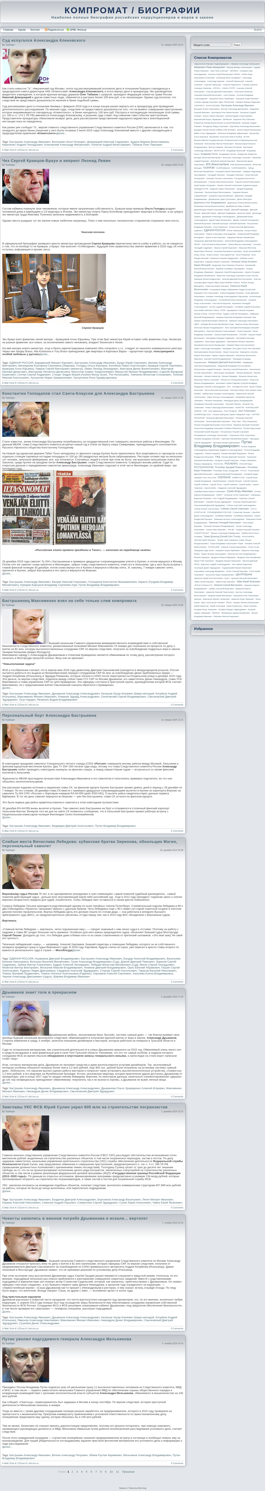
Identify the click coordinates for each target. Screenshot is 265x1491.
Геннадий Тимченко (216, 175)
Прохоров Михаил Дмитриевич (226, 443)
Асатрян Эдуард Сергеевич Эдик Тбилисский (214, 102)
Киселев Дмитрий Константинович (237, 279)
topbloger (10, 44)
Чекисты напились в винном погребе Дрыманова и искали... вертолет (75, 1218)
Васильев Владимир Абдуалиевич (233, 133)
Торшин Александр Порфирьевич (225, 533)
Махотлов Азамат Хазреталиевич (92, 371)
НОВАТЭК (239, 408)
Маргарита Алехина (249, 352)
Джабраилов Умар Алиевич (238, 206)
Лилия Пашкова (244, 331)
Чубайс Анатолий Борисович (221, 589)
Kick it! (13, 150)
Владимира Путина (227, 154)
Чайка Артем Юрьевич (204, 582)
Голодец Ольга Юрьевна (91, 365)
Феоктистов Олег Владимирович (242, 554)
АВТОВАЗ (234, 71)
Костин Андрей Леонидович (221, 307)
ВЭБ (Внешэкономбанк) (240, 165)
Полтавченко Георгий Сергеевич (234, 432)
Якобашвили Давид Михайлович (235, 613)
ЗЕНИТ (197, 244)
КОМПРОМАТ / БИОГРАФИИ (132, 10)
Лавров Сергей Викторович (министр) (59, 368)
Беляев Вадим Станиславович (238, 116)
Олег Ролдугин (230, 411)
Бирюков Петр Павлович (244, 119)
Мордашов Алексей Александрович (209, 387)
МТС (229, 387)
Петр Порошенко (249, 421)
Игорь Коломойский (252, 251)
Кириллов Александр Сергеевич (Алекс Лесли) (237, 276)
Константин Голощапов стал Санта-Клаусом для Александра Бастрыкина (78, 393)
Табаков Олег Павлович (147, 144)
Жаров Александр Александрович (221, 234)
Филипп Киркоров (202, 557)
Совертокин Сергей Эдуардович (97, 1202)
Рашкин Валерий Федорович (234, 453)
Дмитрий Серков (209, 213)
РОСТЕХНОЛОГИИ (203, 467)
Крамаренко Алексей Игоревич (145, 1088)
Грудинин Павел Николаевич (222, 189)
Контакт (35, 29)
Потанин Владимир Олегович (207, 439)
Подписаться (54, 29)
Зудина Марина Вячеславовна (149, 141)
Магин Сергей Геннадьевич (157, 964)
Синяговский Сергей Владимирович (123, 696)
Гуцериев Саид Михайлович (221, 196)
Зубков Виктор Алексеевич (35, 964)
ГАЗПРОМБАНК (223, 168)
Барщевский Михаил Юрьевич (54, 362)
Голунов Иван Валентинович (221, 182)
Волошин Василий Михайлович (50, 961)
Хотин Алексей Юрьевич (237, 571)
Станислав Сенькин (241, 512)
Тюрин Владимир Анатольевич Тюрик (226, 544)
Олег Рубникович (247, 411)
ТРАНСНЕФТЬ (248, 537)
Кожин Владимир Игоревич (232, 293)
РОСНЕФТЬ (231, 463)
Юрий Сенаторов (217, 606)
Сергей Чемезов (230, 485)
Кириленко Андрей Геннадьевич (22, 144)
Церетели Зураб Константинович (208, 578)
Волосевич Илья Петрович (69, 141)
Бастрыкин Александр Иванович (30, 141)
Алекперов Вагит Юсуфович (228, 78)
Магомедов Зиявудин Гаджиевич (220, 338)
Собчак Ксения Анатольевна (206, 509)
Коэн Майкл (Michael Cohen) (206, 310)
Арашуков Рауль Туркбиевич (221, 99)
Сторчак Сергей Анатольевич (118, 970)
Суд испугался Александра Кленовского (44, 40)
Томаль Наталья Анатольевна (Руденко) (66, 973)
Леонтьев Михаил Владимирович (208, 328)
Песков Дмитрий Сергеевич (218, 421)
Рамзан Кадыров (212, 453)
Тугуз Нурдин (27, 699)
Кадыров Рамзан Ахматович (217, 262)
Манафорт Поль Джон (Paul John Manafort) (241, 349)
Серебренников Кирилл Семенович (209, 491)
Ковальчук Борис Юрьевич (217, 286)
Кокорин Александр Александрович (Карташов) (227, 296)
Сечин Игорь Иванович (240, 491)
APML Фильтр (78, 29)
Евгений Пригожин (238, 224)
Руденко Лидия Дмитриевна (37, 970)
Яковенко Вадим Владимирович (57, 699)
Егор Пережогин (220, 227)
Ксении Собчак (200, 314)
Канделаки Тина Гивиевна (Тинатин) (228, 265)
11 (117, 1471)
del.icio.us (34, 150)
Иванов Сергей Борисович (225, 248)
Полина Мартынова (252, 428)
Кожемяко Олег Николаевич (206, 293)
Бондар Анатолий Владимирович (144, 958)
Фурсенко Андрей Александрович (216, 564)
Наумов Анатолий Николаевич (21, 1202)
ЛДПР (196, 324)
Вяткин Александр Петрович (70, 1455)
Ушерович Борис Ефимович (227, 550)
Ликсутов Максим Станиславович (221, 331)
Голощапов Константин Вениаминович (112, 581)
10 (111, 1471)
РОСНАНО (218, 464)
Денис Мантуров (244, 199)
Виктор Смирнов (216, 147)
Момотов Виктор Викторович (20, 967)
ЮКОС (229, 603)
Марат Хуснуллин (231, 352)
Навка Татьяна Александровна (220, 397)
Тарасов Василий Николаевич (157, 970)
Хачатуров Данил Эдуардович (207, 568)
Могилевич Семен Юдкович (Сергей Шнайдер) (236, 383)
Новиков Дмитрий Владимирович (105, 967)
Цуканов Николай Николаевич (244, 578)
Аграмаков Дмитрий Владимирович (57, 958)
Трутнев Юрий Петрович (205, 540)
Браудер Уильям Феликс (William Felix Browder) (215, 130)
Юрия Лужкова (250, 606)
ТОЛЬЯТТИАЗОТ (201, 533)
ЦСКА (227, 578)
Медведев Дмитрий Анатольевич (73, 825)
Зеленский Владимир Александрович (241, 241)
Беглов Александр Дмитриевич (234, 109)
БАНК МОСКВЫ (213, 106)
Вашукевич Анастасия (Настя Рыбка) (225, 137)
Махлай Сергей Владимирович (217, 359)
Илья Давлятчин (227, 255)
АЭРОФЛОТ (199, 106)
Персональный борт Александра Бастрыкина (49, 715)
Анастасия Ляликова (243, 92)
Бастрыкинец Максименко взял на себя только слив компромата (69, 600)
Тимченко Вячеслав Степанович (150, 374)
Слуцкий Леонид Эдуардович (218, 502)
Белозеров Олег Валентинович (225, 112)
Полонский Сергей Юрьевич (206, 432)
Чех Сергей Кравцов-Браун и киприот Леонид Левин (56, 160)
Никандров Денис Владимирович (47, 1091)
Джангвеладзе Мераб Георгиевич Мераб (212, 210)
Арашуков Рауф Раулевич (247, 99)
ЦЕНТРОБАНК (244, 574)
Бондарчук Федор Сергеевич (215, 126)
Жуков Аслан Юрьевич (215, 237)
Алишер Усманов (249, 85)
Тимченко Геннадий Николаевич (225, 522)
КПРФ (222, 310)
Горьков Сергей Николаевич (247, 182)
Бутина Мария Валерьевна (249, 130)
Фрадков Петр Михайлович (249, 557)
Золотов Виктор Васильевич (214, 244)
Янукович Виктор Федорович (226, 616)
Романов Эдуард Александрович (78, 696)
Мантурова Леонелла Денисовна (49, 371)
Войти (258, 29)
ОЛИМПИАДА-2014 (202, 414)
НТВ (205, 411)
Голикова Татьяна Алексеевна (219, 178)
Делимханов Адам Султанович (222, 199)
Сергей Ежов (251, 478)
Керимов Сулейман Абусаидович (230, 269)
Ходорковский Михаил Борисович (237, 568)
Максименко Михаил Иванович (37, 696)
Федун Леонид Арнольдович (213, 554)
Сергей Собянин (201, 485)
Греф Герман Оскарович (205, 185)
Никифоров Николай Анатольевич (209, 404)
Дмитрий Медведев (239, 210)
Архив (22, 29)
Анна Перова (229, 95)
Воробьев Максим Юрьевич (223, 161)
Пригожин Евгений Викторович (234, 439)
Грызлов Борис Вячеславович (218, 192)
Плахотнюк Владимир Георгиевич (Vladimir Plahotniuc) (218, 428)
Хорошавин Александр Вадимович (209, 571)
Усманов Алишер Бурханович (234, 547)
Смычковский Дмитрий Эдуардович (92, 1091)
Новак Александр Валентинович (219, 408)
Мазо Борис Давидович (215, 342)
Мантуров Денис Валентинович (140, 368)
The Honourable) (119, 374)
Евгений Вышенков (202, 224)
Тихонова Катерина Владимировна (218, 526)
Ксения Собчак (215, 314)
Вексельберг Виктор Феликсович (219, 144)
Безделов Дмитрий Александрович (74, 1199)
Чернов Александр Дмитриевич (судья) (27, 976)
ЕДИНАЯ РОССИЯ (21, 362)
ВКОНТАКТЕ (219, 151)
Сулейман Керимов (223, 516)
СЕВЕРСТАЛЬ (238, 478)
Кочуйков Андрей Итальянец (247, 307)
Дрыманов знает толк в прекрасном (39, 992)
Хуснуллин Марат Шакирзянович (51, 377)
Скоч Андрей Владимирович (225, 498)
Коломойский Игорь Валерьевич (233, 300)
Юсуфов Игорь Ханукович (205, 609)
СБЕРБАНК (224, 477)
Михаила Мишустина (248, 376)
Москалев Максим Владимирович (61, 967)
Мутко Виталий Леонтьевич (217, 390)
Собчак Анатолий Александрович (241, 505)
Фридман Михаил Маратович (228, 561)
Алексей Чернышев (212, 85)
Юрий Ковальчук (201, 606)
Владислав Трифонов (247, 154)
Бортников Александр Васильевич (119, 1199)
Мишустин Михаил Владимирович (136, 371)
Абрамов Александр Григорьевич (245, 64)
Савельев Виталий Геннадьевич (228, 474)
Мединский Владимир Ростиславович (234, 366)
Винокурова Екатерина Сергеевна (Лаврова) (46, 365)
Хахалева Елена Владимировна (152, 973)
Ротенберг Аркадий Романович (230, 467)
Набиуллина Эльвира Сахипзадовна (218, 394)
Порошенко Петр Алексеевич (242, 435)
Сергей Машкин (219, 481)
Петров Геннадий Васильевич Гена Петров (213, 425)
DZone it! (22, 150)
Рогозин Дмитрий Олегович (234, 457)
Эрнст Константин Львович (213, 603)
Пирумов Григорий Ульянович (246, 425)
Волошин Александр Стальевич (237, 158)
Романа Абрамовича (203, 464)
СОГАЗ (254, 509)
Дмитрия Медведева (227, 213)
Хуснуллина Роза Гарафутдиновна (95, 377)
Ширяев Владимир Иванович (71, 976)
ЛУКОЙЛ (243, 335)
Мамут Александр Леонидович (207, 349)
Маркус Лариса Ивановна (223, 355)
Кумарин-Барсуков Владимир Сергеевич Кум (48, 584)
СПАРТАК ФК (200, 512)
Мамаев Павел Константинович (241, 345)
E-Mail (5, 150)
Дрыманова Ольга (112, 1088)
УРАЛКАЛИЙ (213, 547)
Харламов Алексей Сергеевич (112, 973)
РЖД (217, 457)
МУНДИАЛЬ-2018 (240, 387)
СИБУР (219, 495)
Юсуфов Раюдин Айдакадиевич (232, 609)
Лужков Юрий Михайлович (226, 335)
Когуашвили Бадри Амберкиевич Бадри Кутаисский (232, 290)
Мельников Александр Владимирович (147, 1455)
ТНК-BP (230, 530)
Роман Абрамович (248, 460)
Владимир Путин (209, 154)
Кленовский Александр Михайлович (67, 144)
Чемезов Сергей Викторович (228, 585)
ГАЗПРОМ (209, 167)
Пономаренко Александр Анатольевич (211, 435)
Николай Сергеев (233, 404)
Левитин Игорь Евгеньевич (247, 324)
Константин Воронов (221, 303)
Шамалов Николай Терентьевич (220, 592)
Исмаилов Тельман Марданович (224, 258)
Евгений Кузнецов (220, 224)
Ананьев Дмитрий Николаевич (219, 92)
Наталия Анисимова (213, 401)
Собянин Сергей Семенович (235, 508)
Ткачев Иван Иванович (216, 530)
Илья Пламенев (243, 255)
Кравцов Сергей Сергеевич (165, 365)
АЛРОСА (217, 88)
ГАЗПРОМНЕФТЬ (238, 168)
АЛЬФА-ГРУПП (228, 88)
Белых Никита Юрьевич (213, 116)
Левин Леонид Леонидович (101, 368)
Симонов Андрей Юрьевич (59, 1202)
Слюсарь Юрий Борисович (244, 502)
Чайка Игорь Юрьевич (225, 582)
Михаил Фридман (229, 376)
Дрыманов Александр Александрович (76, 693)
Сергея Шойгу (210, 488)
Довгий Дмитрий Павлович (137, 961)
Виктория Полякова (233, 147)
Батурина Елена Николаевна (207, 109)
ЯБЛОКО (216, 613)
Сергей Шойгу (245, 485)
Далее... (61, 133)
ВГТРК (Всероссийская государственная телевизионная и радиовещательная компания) (225, 140)
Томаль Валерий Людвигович (20, 973)
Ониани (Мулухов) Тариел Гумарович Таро (231, 414)
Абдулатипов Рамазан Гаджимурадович (211, 64)
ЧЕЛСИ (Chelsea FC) (203, 585)
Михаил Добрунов (244, 373)
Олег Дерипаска (215, 411)
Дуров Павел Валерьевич (220, 220)
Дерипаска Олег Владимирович (210, 202)
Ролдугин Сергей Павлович (227, 460)
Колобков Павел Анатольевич (127, 365)
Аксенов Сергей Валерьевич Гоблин (224, 74)
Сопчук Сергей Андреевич (34, 374)
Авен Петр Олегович (219, 71)
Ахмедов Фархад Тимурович (247, 102)
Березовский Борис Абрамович (208, 119)
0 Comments (177, 150)
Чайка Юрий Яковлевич (167, 1202)
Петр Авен (236, 421)
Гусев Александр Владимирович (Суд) (95, 961)
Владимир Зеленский (235, 151)
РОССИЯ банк (245, 464)
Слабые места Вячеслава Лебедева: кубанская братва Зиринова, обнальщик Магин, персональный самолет (89, 843)
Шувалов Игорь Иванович (242, 599)
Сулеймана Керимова (243, 516)
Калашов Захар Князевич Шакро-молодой (127, 693)
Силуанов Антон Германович (236, 495)
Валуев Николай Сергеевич (69, 581)
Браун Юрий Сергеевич (132, 362)
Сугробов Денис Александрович (39, 1323)
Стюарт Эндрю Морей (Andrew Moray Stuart (79, 374)
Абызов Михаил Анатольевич (239, 67)
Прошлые (128, 1471)
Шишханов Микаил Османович (216, 599)
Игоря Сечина (212, 255)
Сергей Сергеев (250, 481)
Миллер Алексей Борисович (235, 369)
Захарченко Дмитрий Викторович (208, 241)
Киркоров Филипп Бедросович (207, 279)
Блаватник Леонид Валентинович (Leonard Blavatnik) (217, 123)
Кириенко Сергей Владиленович (229, 272)
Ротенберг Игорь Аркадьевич (226, 471)
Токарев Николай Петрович (248, 530)
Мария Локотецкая (202, 355)
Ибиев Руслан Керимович (105, 1455)
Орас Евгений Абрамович (143, 967)
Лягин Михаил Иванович (157, 1199)
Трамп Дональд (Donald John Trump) (222, 536)
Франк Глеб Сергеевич (204, 561)
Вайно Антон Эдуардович (205, 133)
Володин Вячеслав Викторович (208, 158)
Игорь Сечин (199, 255)
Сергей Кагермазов (202, 481)
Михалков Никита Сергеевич (206, 380)
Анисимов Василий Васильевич (208, 95)
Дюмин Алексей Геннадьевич (246, 220)
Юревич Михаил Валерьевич (246, 603)
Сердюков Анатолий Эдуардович (77, 970)
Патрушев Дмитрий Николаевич (220, 418)
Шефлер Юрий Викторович (220, 596)
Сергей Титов (216, 485)
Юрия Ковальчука (234, 606)
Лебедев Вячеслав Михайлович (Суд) (114, 964)
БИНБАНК (227, 119)
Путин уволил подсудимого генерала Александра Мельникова (66, 1339)
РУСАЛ (243, 471)
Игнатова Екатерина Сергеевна (228, 251)
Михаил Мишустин (212, 376)
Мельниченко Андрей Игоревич (208, 369)
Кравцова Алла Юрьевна (18, 368)
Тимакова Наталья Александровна (229, 519)
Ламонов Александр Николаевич (38, 1320)
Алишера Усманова (202, 88)
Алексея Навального (232, 85)
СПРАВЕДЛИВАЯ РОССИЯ (219, 512)
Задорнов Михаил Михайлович (240, 237)
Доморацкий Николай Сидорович (108, 141)
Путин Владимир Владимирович (98, 584)
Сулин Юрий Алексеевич (135, 1202)
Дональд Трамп (244, 213)
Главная (8, 29)
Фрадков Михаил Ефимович (223, 557)
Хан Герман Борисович (242, 564)
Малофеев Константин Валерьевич (209, 345)
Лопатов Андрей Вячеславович (111, 144)
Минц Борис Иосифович (224, 373)
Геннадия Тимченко (235, 175)
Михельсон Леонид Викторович (234, 380)
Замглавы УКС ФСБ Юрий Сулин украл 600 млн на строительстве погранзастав (85, 1107)
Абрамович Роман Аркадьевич (209, 67)
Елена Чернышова (235, 231)
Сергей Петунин (235, 481)
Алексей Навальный (235, 81)
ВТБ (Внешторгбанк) (217, 164)
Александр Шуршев (215, 81)
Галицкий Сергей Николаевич (228, 171)
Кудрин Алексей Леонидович (71, 964)
